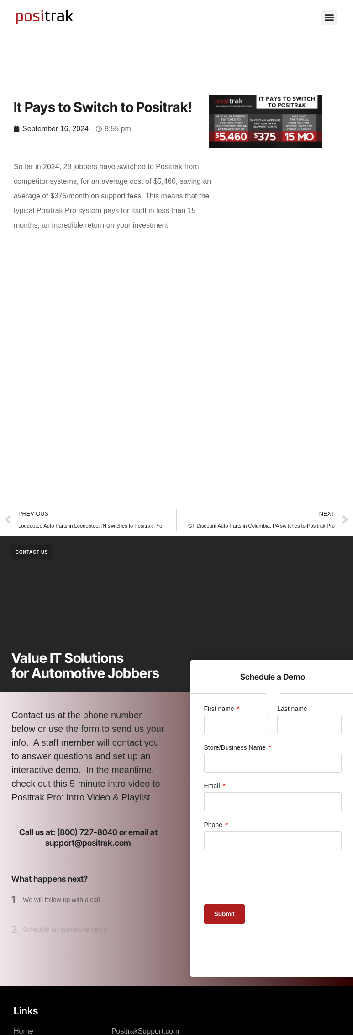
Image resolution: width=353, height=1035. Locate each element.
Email (213, 786)
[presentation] (273, 877)
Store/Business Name (236, 747)
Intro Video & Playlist (108, 797)
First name (220, 708)
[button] (329, 17)
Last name (292, 708)
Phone (214, 824)
